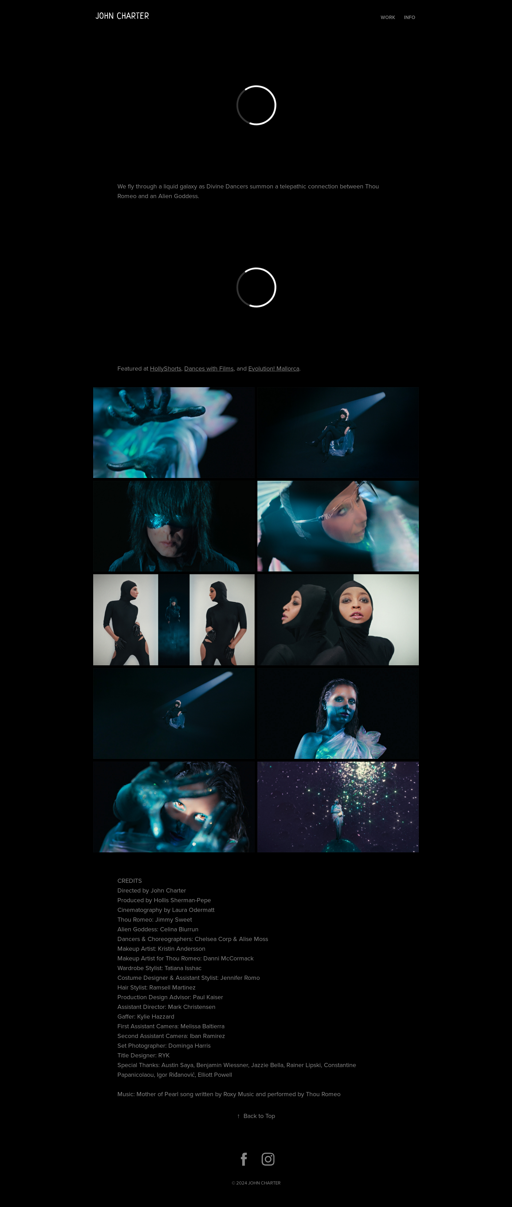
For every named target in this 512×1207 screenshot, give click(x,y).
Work (388, 17)
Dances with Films (208, 368)
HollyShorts (165, 368)
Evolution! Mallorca (273, 368)
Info (409, 17)
